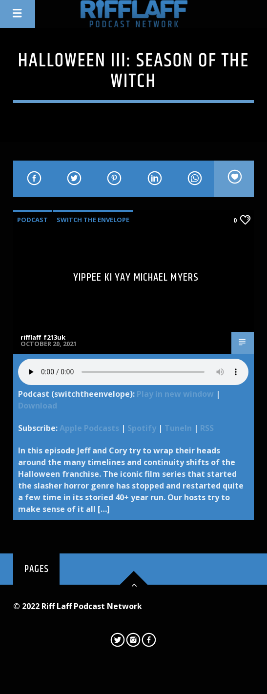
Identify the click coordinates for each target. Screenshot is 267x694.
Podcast (32, 219)
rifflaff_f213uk (43, 337)
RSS (207, 428)
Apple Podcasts (89, 428)
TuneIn (178, 428)
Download (37, 405)
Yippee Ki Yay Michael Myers (136, 277)
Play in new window (175, 393)
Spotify (141, 428)
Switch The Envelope (93, 219)
